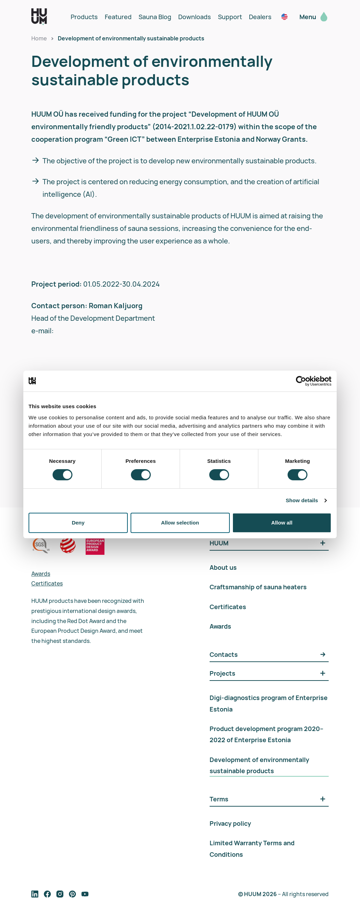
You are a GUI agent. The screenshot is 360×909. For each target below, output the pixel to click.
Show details (302, 500)
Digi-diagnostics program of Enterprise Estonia (269, 703)
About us (223, 567)
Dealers (260, 17)
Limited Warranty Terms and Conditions (252, 848)
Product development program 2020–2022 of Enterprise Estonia (266, 734)
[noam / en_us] (284, 16)
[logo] (39, 16)
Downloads (194, 17)
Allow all (281, 523)
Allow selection (180, 523)
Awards (40, 573)
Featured (118, 17)
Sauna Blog (155, 17)
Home (39, 38)
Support (230, 17)
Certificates (47, 583)
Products (84, 17)
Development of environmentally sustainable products (131, 38)
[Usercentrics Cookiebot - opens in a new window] (301, 381)
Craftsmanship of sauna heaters (258, 587)
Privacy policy (230, 823)
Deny (78, 523)
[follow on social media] (34, 894)
